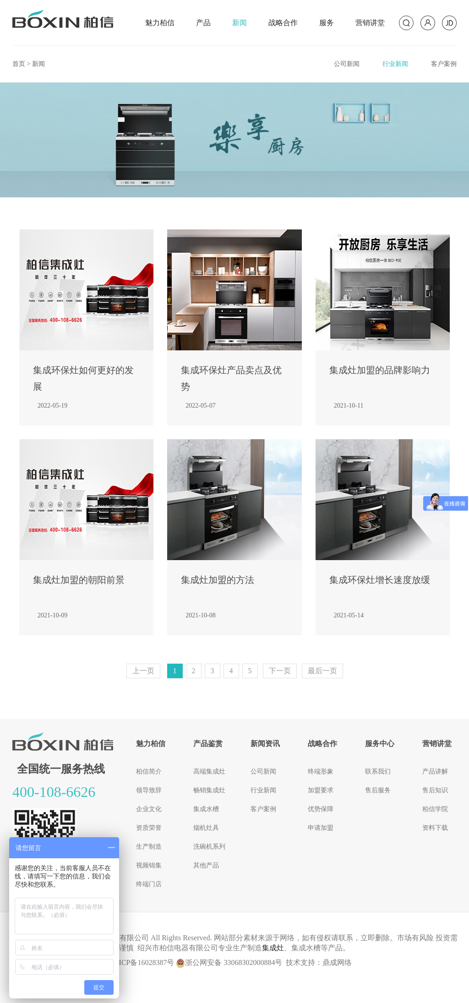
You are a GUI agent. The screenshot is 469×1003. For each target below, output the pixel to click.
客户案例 (444, 63)
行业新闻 (395, 63)
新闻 (239, 23)
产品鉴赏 (208, 743)
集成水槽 (206, 809)
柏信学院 (435, 809)
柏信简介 (149, 771)
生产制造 (149, 846)
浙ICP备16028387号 (143, 962)
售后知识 (435, 790)
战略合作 (283, 23)
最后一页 (322, 671)
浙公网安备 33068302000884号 (229, 962)
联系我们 (378, 771)
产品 (203, 23)
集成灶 (273, 948)
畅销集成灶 (209, 790)
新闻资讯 (265, 743)
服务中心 (379, 743)
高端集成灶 (209, 771)
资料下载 (435, 827)
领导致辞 (149, 790)
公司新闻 (347, 63)
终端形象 (320, 771)
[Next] (280, 671)
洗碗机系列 (209, 846)
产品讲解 (435, 771)
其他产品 (206, 865)
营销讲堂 (370, 23)
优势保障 (320, 809)
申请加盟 (320, 827)
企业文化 (149, 809)
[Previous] (143, 671)
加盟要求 (320, 790)
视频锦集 (149, 865)
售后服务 (378, 790)
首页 (18, 63)
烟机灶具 (206, 827)
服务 (326, 23)
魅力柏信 (160, 23)
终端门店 (149, 884)
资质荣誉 (149, 827)
